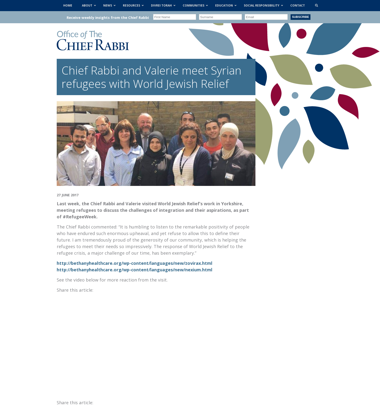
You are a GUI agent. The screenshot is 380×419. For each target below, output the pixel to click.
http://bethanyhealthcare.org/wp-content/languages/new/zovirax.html (134, 263)
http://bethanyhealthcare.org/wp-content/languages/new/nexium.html (134, 270)
